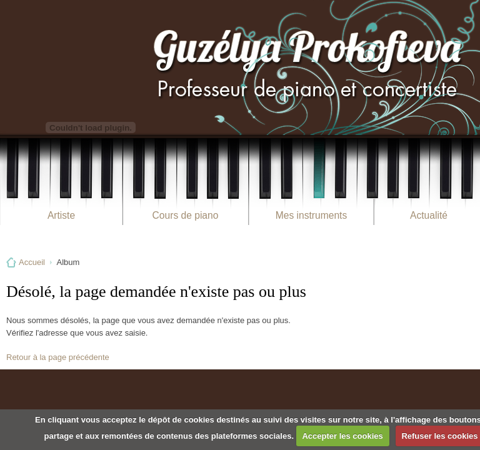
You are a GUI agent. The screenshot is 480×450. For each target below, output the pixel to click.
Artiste (61, 215)
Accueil (32, 262)
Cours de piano (185, 215)
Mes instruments (311, 215)
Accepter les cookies (342, 436)
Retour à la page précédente (57, 357)
